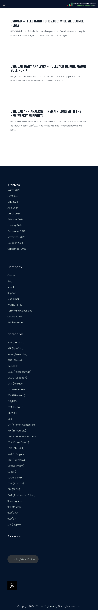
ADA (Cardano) (15, 343)
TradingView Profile (23, 560)
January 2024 (14, 226)
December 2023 (16, 232)
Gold (10, 419)
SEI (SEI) (11, 472)
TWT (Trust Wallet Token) (21, 496)
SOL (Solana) (14, 478)
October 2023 (15, 243)
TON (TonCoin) (15, 484)
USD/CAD (12, 513)
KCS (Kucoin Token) (18, 443)
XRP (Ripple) (14, 525)
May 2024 (12, 202)
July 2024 (12, 196)
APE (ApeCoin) (15, 349)
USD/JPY (11, 519)
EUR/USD (12, 402)
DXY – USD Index (16, 390)
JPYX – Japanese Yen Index (22, 437)
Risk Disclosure (15, 323)
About (10, 288)
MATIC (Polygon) (16, 455)
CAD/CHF (12, 366)
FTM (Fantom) (15, 408)
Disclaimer (13, 299)
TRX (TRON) (13, 490)
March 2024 (13, 214)
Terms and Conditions (19, 311)
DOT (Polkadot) (16, 384)
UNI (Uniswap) (15, 507)
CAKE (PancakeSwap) (19, 372)
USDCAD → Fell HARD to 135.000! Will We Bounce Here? (47, 23)
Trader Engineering (46, 607)
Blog (9, 282)
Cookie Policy (14, 317)
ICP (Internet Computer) (21, 425)
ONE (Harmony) (16, 460)
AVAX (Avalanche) (17, 355)
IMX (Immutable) (16, 431)
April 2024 (12, 208)
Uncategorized (15, 502)
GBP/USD (12, 413)
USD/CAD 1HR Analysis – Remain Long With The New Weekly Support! (45, 113)
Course (11, 276)
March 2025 (13, 191)
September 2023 (16, 249)
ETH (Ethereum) (16, 396)
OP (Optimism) (15, 466)
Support (11, 294)
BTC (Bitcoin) (14, 361)
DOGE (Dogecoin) (17, 378)
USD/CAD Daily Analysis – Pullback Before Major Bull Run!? (48, 68)
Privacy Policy (14, 305)
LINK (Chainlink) (15, 449)
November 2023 (16, 238)
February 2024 (15, 220)
